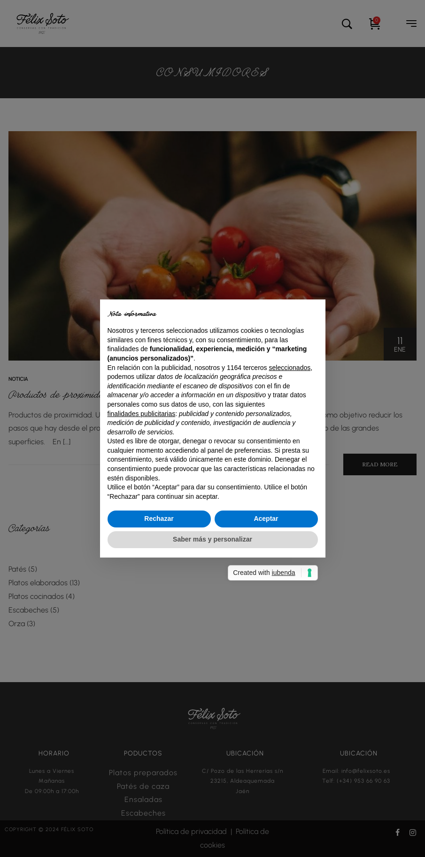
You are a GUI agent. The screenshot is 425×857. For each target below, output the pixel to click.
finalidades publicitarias (142, 413)
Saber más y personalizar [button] (212, 539)
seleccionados (289, 367)
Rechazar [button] (158, 518)
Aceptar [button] (266, 518)
